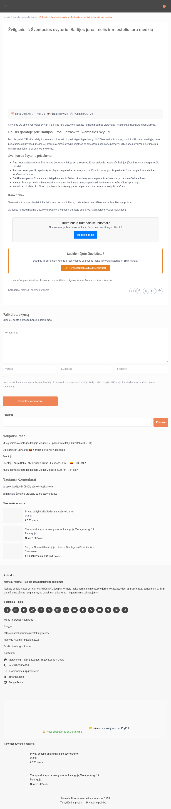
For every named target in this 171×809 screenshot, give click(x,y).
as (4, 486)
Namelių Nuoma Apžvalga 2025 (21, 639)
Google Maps (16, 682)
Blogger (8, 626)
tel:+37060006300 (19, 665)
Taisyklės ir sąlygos (71, 802)
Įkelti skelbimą (85, 234)
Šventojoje (31, 551)
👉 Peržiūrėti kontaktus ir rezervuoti (85, 268)
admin (6, 493)
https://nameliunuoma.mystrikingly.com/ (26, 633)
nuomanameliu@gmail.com (24, 671)
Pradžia (6, 17)
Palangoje (30, 533)
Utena (28, 515)
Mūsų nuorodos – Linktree (18, 619)
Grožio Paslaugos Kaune (17, 646)
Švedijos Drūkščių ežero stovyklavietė (32, 486)
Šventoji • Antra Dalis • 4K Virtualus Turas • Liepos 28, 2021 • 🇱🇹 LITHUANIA (44, 463)
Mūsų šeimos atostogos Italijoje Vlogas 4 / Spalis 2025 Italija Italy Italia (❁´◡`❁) (47, 443)
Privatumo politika (96, 802)
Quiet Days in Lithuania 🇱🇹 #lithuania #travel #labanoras (34, 449)
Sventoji (7, 456)
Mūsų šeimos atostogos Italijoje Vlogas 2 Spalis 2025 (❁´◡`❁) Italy (40, 469)
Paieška (8, 414)
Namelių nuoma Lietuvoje (25, 17)
